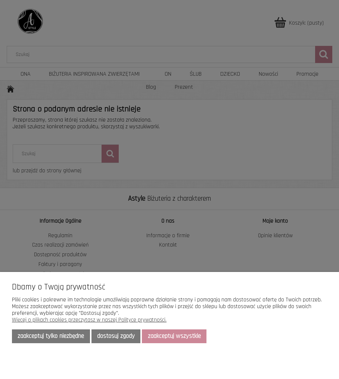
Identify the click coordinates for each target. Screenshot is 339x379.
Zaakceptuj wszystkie (174, 336)
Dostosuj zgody (116, 336)
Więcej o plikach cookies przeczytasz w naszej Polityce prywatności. (89, 319)
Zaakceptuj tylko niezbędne (51, 336)
